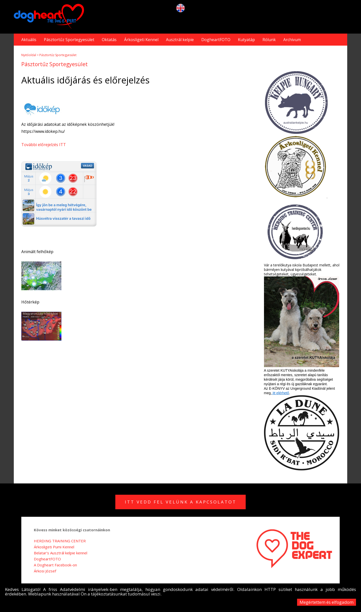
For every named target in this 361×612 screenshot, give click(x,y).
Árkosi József (45, 570)
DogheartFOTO (215, 39)
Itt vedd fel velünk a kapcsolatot (180, 502)
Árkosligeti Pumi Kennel (54, 546)
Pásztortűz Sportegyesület (69, 39)
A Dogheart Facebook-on (55, 564)
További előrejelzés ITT (43, 144)
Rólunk (269, 39)
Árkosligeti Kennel (141, 39)
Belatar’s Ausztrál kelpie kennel (60, 552)
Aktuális (28, 39)
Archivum (292, 39)
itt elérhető (280, 393)
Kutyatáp (246, 39)
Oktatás (109, 39)
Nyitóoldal (28, 55)
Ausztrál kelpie (180, 39)
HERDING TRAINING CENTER (60, 540)
